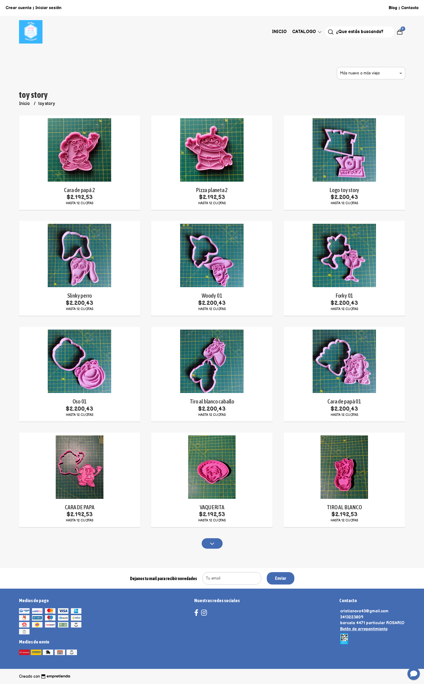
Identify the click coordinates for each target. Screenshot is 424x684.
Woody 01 (212, 295)
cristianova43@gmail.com (364, 611)
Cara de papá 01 (344, 401)
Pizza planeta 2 (212, 190)
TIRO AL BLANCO (344, 507)
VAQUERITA (212, 507)
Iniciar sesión (48, 8)
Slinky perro (79, 295)
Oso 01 (80, 401)
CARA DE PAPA (79, 507)
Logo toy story (344, 190)
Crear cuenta (18, 8)
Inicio (279, 31)
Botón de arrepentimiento (364, 629)
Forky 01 (344, 295)
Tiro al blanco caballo (212, 401)
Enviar (280, 578)
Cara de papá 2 (79, 190)
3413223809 (351, 617)
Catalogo (307, 31)
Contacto (409, 8)
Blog (393, 8)
